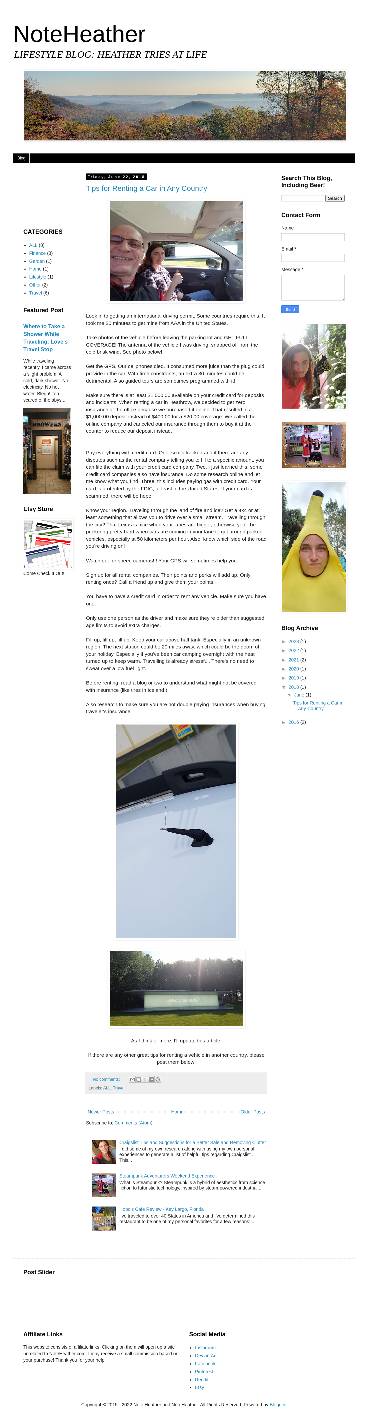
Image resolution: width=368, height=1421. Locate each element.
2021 (294, 659)
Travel (119, 1088)
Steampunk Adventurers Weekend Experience (167, 1175)
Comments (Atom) (134, 1122)
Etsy (199, 1387)
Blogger (277, 1404)
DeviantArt (206, 1355)
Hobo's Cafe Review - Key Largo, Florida (161, 1209)
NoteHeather (79, 34)
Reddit (201, 1379)
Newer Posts (101, 1111)
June (299, 694)
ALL (106, 1088)
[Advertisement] (44, 195)
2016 (294, 722)
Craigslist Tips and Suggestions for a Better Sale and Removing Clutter (192, 1142)
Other (35, 285)
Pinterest (204, 1371)
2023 (294, 641)
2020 (294, 668)
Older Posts (253, 1111)
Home (177, 1111)
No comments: (107, 1079)
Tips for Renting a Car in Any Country (146, 188)
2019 (294, 677)
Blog (21, 158)
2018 (294, 687)
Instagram (205, 1347)
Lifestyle (37, 277)
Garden (37, 261)
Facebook (205, 1363)
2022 (294, 650)
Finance (37, 253)
